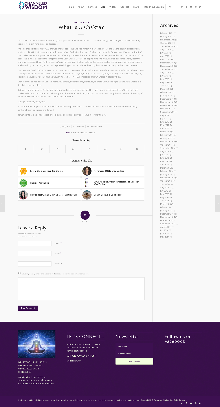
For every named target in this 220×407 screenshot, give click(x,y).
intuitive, (27, 377)
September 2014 (167, 223)
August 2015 (165, 187)
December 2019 (167, 62)
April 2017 (164, 128)
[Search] (170, 7)
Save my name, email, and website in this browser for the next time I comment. (55, 274)
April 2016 (164, 164)
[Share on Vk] (105, 149)
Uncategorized (81, 23)
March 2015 (165, 204)
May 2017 (164, 125)
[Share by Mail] (137, 149)
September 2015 (167, 184)
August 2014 (165, 227)
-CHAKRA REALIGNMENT (28, 368)
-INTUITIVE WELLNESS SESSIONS (32, 362)
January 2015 (166, 210)
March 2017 (165, 131)
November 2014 (167, 217)
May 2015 (164, 197)
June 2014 (164, 233)
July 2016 (164, 154)
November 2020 (167, 39)
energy (83, 133)
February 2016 (166, 171)
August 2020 (165, 49)
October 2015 (166, 180)
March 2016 (165, 167)
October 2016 (166, 144)
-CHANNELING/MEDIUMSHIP (30, 365)
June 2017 (164, 121)
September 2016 (167, 148)
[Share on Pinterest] (57, 149)
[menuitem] (71, 7)
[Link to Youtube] (191, 6)
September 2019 (167, 69)
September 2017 (167, 111)
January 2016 (166, 174)
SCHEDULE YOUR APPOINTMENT (81, 355)
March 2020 (165, 59)
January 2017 (166, 138)
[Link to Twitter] (182, 6)
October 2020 (166, 43)
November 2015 (167, 177)
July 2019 (164, 75)
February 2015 (166, 207)
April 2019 (164, 85)
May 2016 (164, 161)
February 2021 (166, 33)
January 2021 (166, 36)
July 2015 (164, 190)
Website (58, 263)
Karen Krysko (96, 127)
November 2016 (167, 141)
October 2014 (166, 220)
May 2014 (164, 236)
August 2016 (165, 151)
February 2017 (166, 134)
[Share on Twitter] (42, 149)
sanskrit (92, 133)
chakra (75, 133)
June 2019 (164, 79)
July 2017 (164, 118)
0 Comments (78, 127)
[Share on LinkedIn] (73, 149)
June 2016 (164, 157)
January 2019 (166, 95)
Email (58, 253)
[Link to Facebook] (186, 6)
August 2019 (165, 72)
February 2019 (166, 92)
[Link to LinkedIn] (200, 6)
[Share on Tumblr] (89, 149)
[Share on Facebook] (26, 149)
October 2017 (166, 108)
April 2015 (164, 200)
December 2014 (167, 213)
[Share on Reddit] (121, 149)
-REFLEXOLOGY (24, 372)
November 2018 (167, 102)
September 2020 (167, 46)
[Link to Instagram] (195, 6)
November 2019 (167, 66)
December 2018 (167, 98)
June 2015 (164, 194)
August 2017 (165, 115)
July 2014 (164, 230)
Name (58, 243)
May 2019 (164, 82)
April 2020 (164, 56)
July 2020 (164, 52)
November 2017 (167, 105)
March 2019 (165, 88)
